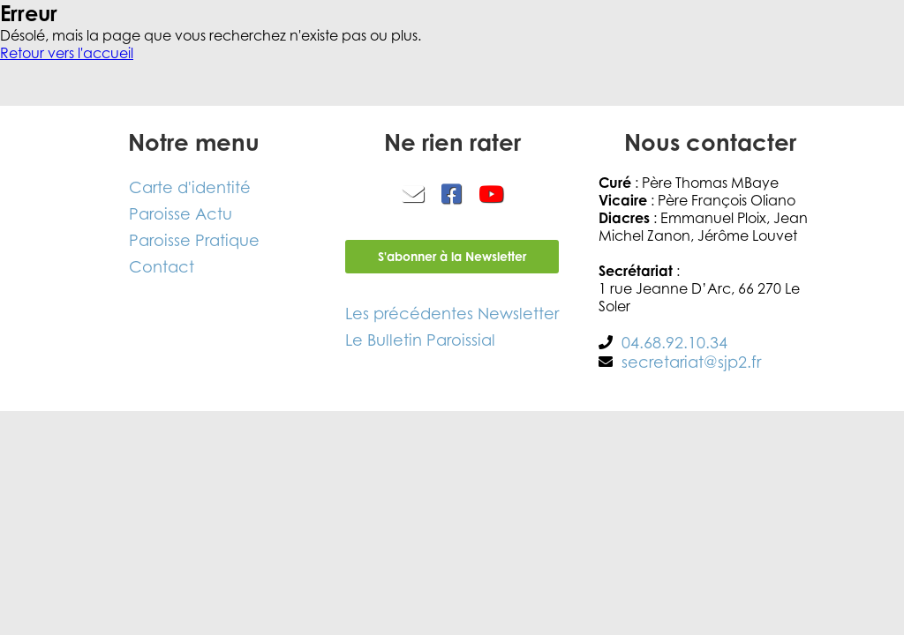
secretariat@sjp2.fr (691, 361)
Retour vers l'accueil (66, 53)
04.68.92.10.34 (674, 342)
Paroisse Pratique (194, 240)
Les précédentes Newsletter (452, 313)
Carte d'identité (190, 187)
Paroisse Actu (180, 213)
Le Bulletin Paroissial (420, 339)
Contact (161, 266)
